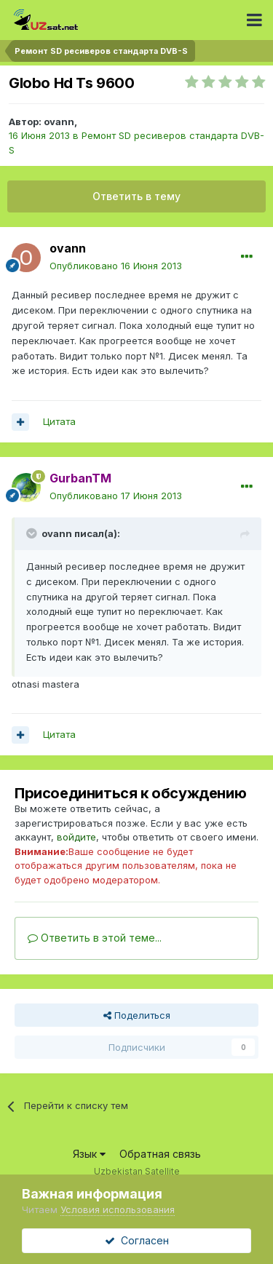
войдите (76, 837)
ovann (59, 121)
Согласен (137, 1240)
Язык (89, 1154)
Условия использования (117, 1209)
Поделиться (136, 1015)
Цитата (59, 421)
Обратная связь (160, 1154)
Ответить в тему (136, 196)
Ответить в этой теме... (95, 937)
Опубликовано (116, 265)
